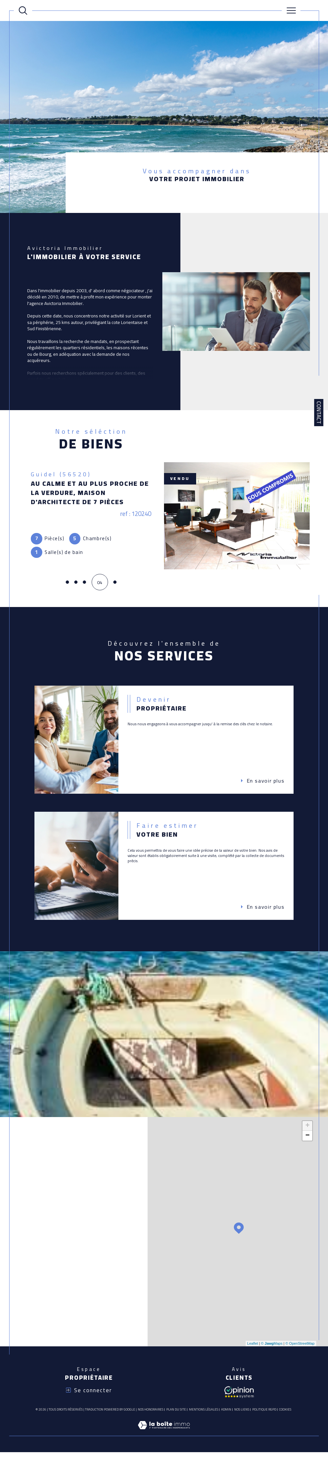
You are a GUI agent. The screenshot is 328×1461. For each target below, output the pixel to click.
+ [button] (307, 1131)
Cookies (285, 1415)
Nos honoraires (150, 1415)
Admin (226, 1415)
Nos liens (241, 1415)
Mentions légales (203, 1415)
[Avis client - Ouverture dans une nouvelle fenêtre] (239, 1396)
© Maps (272, 1349)
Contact (319, 412)
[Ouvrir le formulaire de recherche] (23, 10)
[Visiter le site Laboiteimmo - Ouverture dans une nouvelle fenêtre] (164, 1437)
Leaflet (252, 1349)
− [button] (307, 1141)
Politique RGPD (264, 1415)
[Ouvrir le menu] (291, 10)
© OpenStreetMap (300, 1349)
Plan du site (176, 1415)
